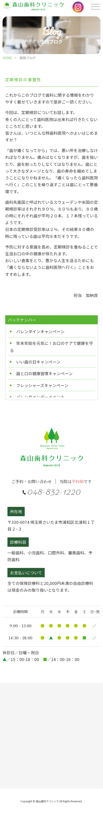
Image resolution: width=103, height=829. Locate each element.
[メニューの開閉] (95, 7)
